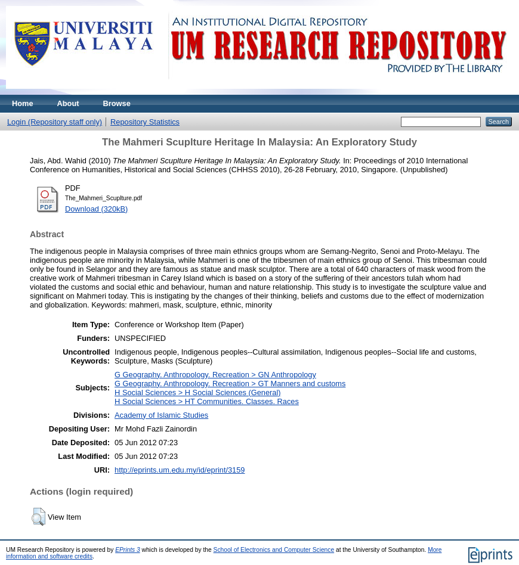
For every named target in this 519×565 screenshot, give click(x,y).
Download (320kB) (96, 208)
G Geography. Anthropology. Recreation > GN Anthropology (215, 374)
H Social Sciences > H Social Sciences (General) (197, 392)
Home (22, 103)
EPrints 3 (127, 550)
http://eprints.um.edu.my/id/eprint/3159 (180, 469)
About (68, 103)
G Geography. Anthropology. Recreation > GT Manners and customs (230, 383)
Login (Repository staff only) (54, 121)
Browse (117, 103)
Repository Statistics (145, 121)
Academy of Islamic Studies (161, 415)
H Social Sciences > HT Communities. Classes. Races (207, 401)
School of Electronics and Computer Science (274, 550)
